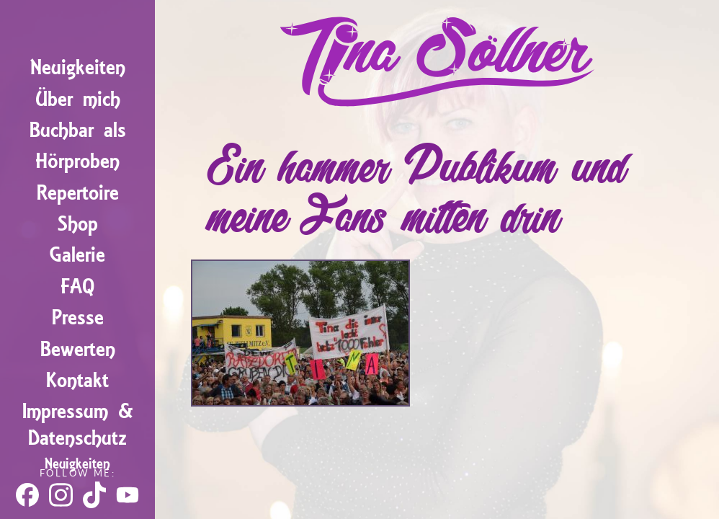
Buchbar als (78, 130)
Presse (78, 317)
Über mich (77, 99)
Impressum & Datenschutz (77, 424)
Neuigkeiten (77, 67)
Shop (78, 223)
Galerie (77, 254)
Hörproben (77, 161)
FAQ (77, 286)
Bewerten (77, 349)
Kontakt (77, 380)
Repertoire (78, 192)
